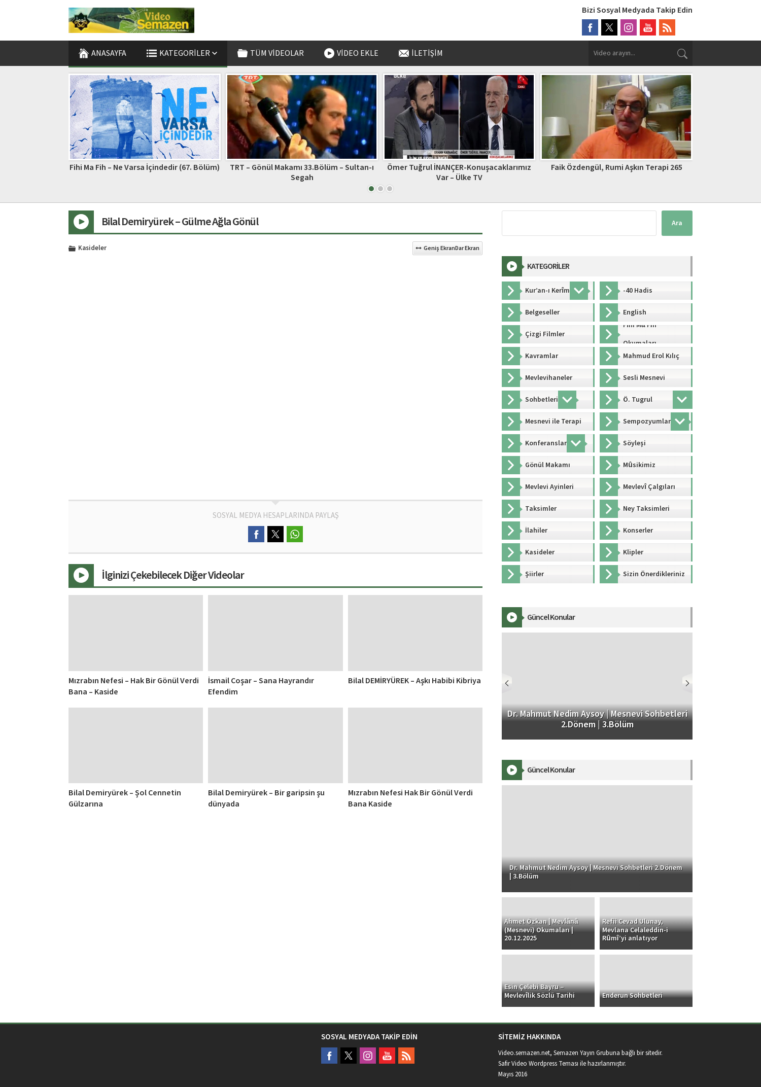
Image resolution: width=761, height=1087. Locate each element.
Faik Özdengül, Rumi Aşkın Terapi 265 (616, 167)
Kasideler (92, 248)
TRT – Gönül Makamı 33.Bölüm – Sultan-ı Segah (302, 172)
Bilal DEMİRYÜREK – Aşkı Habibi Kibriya (414, 680)
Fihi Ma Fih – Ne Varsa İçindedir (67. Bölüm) (145, 167)
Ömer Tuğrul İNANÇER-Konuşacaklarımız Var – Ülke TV (459, 172)
